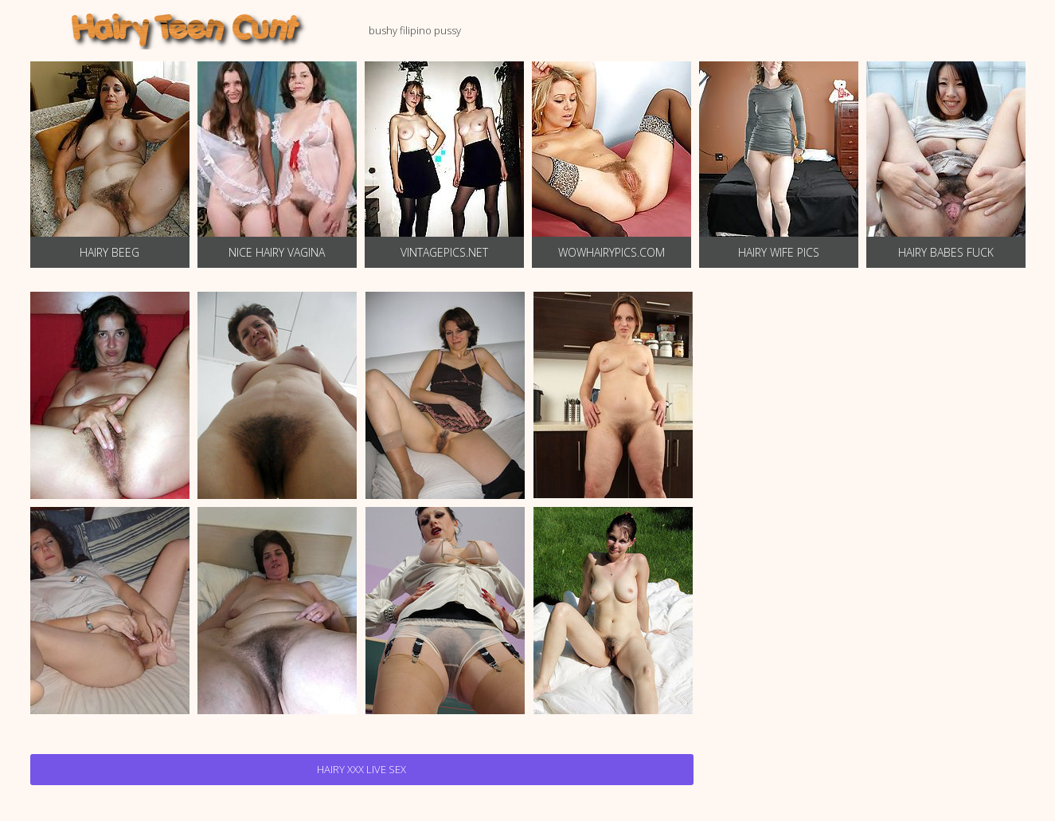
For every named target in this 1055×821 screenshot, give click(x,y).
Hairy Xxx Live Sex (361, 769)
